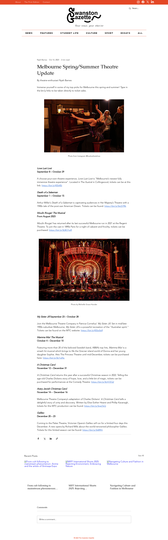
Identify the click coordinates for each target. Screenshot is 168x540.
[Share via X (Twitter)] (44, 438)
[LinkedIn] (152, 2)
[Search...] (136, 8)
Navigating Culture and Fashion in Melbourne (122, 487)
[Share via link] (57, 438)
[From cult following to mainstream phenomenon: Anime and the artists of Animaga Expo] (42, 470)
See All (141, 455)
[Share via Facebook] (38, 438)
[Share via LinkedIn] (50, 438)
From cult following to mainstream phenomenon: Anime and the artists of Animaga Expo (41, 487)
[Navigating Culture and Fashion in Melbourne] (125, 470)
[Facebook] (143, 2)
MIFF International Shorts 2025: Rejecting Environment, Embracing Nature (82, 487)
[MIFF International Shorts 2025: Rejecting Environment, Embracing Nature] (84, 470)
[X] (147, 2)
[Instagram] (138, 2)
